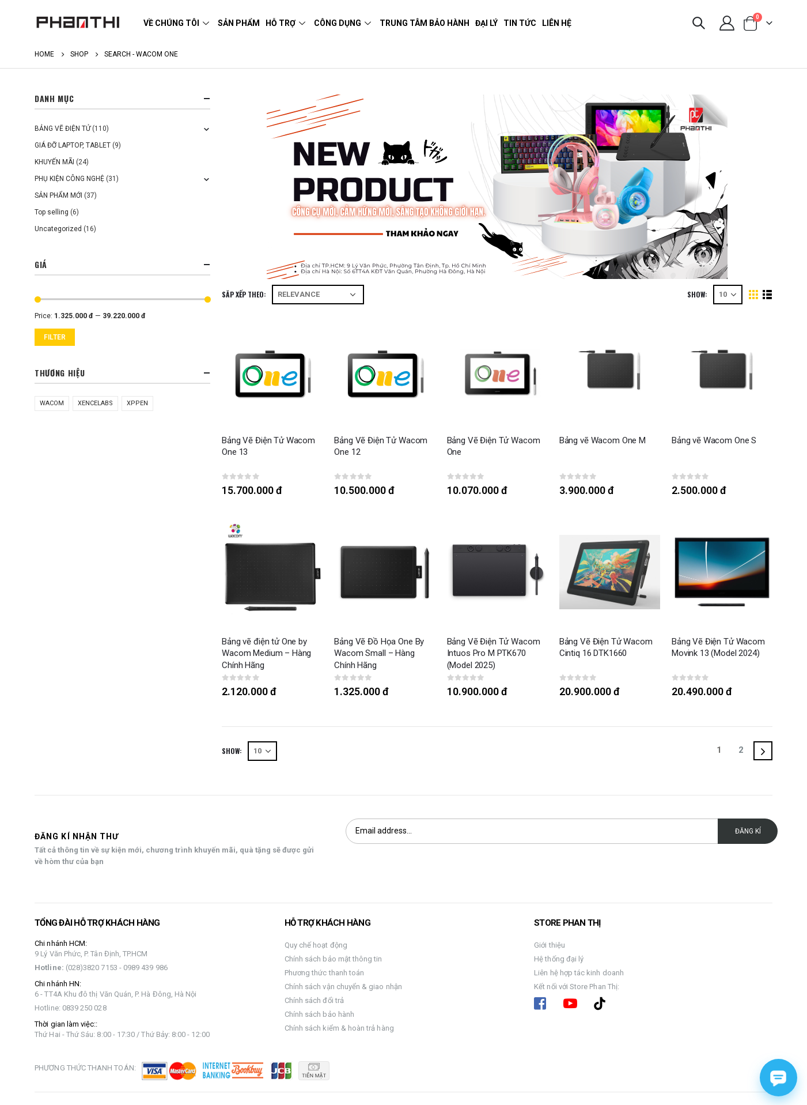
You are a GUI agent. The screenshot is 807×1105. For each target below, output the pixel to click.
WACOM (52, 403)
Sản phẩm (239, 23)
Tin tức (519, 23)
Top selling (52, 212)
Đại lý (486, 23)
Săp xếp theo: (244, 294)
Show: (697, 294)
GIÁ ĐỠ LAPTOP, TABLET (73, 145)
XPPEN (137, 403)
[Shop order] (318, 294)
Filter (55, 337)
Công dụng (344, 23)
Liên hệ (556, 23)
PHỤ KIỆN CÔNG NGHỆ (69, 179)
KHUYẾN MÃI (54, 162)
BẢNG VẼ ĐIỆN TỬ (62, 129)
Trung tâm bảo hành (424, 23)
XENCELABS (95, 403)
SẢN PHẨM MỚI (58, 195)
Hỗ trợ (287, 23)
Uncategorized (58, 229)
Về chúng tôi (177, 23)
